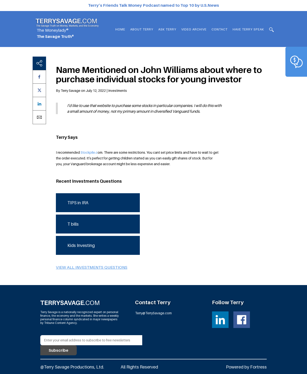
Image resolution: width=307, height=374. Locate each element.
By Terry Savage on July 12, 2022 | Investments (91, 90)
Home (120, 29)
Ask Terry (167, 29)
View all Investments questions (91, 267)
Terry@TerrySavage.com (153, 313)
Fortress (258, 366)
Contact (220, 29)
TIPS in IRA (78, 202)
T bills (73, 224)
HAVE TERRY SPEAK (248, 29)
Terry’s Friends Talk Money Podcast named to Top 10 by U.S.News (153, 5)
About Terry (141, 29)
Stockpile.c (89, 152)
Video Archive (194, 29)
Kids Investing (81, 245)
